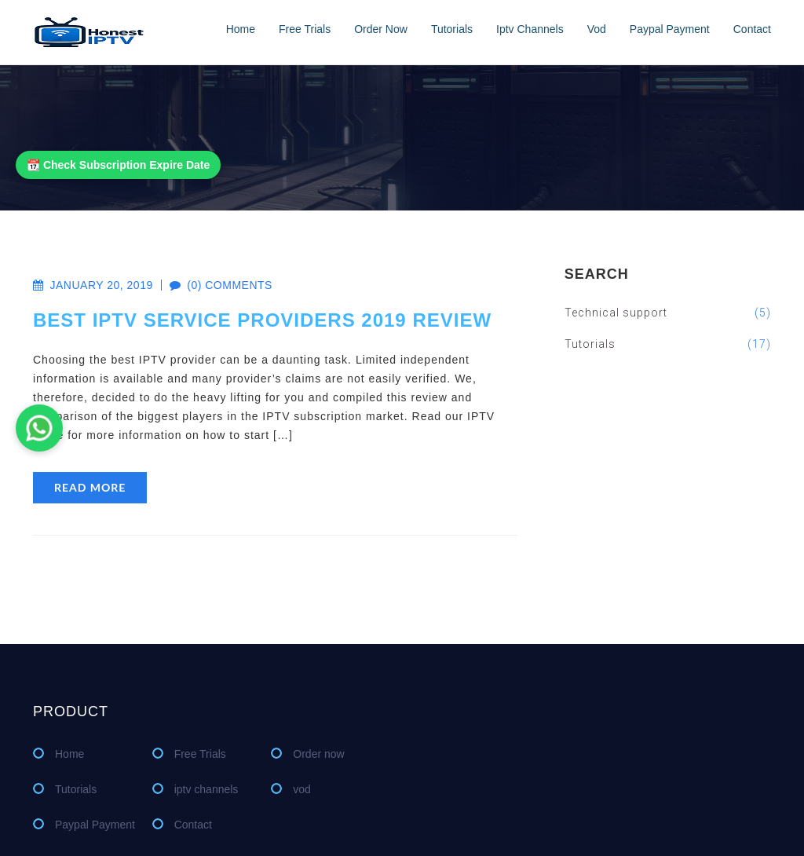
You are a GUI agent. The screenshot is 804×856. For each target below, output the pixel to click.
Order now (380, 29)
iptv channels (530, 29)
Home (240, 29)
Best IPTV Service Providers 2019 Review (262, 320)
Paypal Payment (670, 29)
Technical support (668, 312)
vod (596, 29)
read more (90, 487)
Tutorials (452, 29)
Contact (752, 29)
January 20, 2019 (93, 285)
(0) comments (213, 285)
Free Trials (305, 29)
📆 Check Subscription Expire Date (118, 165)
